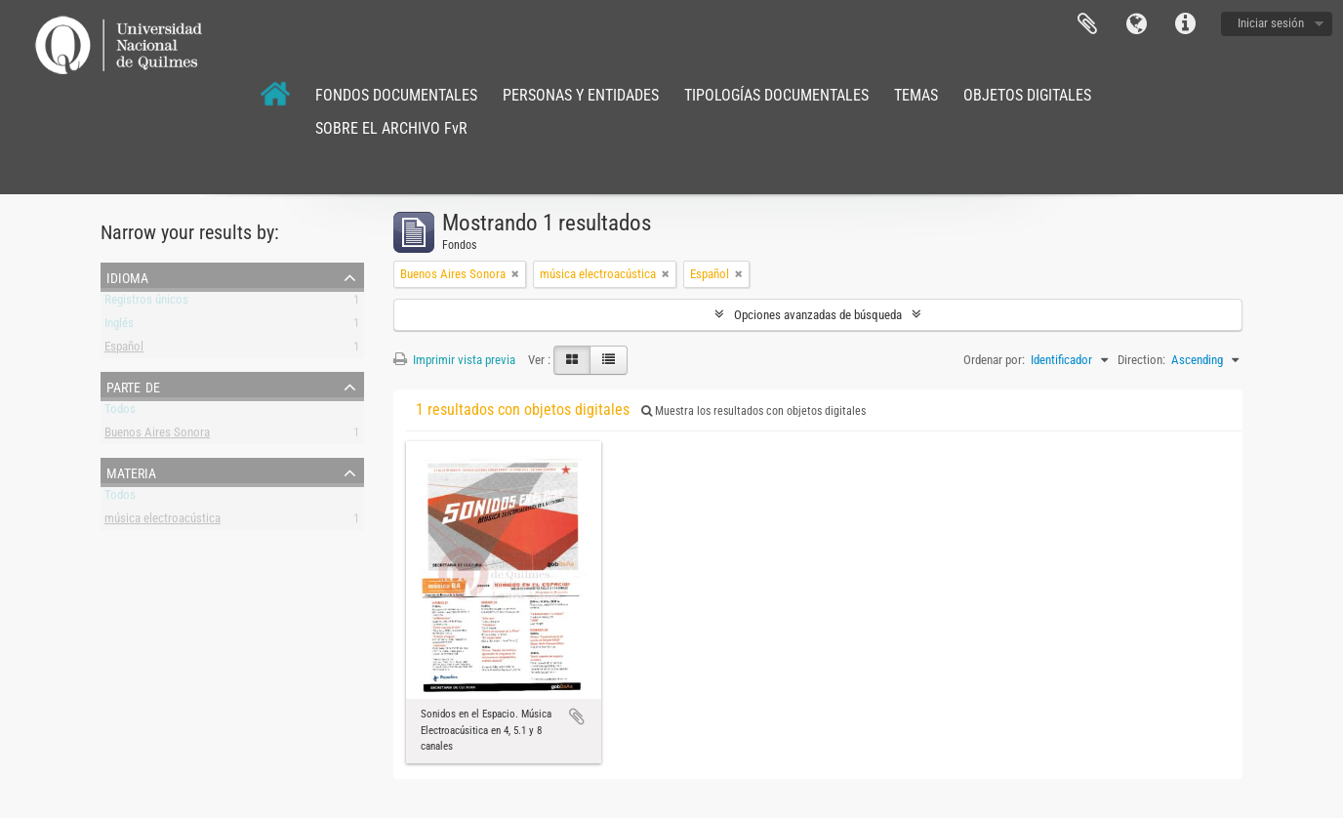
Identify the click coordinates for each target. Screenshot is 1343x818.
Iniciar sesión (1271, 23)
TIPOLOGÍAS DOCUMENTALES (776, 95)
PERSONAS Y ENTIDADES (581, 95)
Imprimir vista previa (454, 359)
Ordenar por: (994, 359)
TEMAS (916, 95)
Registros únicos (146, 303)
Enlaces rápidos (1184, 24)
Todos (120, 412)
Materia (131, 471)
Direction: (1141, 359)
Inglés (119, 326)
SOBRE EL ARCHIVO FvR (391, 128)
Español (123, 350)
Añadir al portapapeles (577, 716)
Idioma (1136, 24)
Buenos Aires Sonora (157, 436)
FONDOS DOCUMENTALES (396, 95)
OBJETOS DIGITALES (1027, 95)
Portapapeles (1087, 24)
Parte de (133, 385)
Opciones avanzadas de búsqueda (818, 314)
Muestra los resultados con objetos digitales (753, 411)
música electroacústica (162, 521)
